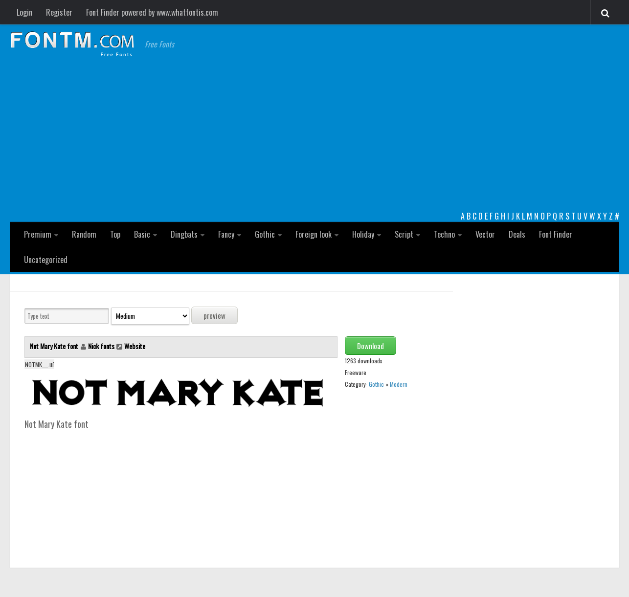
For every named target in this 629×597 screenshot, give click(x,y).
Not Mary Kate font (55, 346)
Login (24, 12)
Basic (142, 234)
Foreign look (313, 234)
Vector (485, 234)
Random (84, 234)
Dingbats (184, 234)
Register (59, 12)
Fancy (226, 234)
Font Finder (555, 234)
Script (404, 234)
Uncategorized (45, 259)
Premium (37, 234)
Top (115, 234)
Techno (444, 234)
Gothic (265, 234)
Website (134, 346)
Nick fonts (101, 346)
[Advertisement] (314, 136)
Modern (398, 384)
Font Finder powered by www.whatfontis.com (152, 12)
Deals (517, 234)
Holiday (363, 234)
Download (370, 345)
